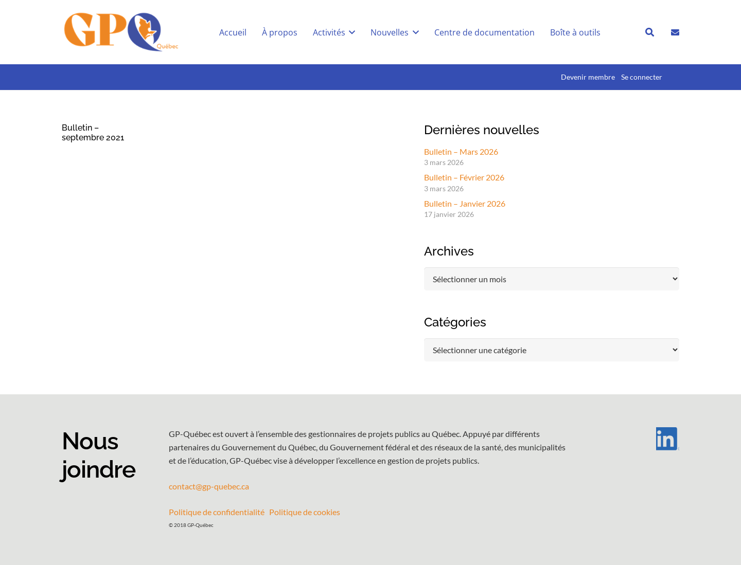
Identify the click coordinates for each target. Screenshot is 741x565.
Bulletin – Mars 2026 (461, 151)
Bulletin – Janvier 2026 (464, 203)
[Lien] (675, 31)
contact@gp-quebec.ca (209, 486)
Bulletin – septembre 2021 (93, 132)
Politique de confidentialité (216, 512)
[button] (350, 32)
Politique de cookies (304, 512)
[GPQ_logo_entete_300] (121, 32)
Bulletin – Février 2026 (464, 177)
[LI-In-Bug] (638, 438)
